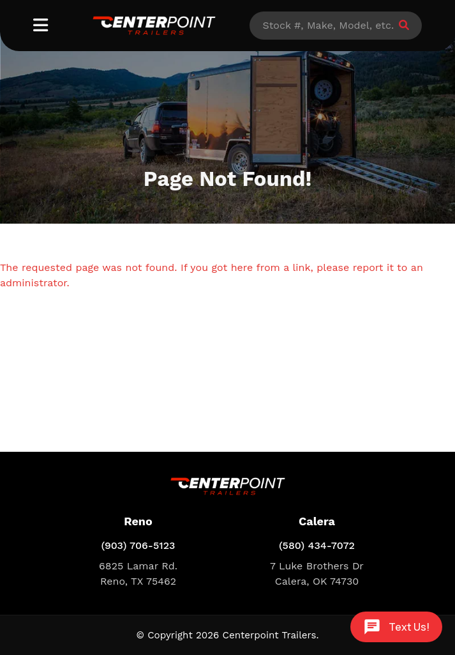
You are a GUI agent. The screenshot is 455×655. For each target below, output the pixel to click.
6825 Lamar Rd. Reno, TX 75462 (138, 573)
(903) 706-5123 (138, 545)
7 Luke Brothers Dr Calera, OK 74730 (317, 573)
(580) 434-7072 (317, 545)
